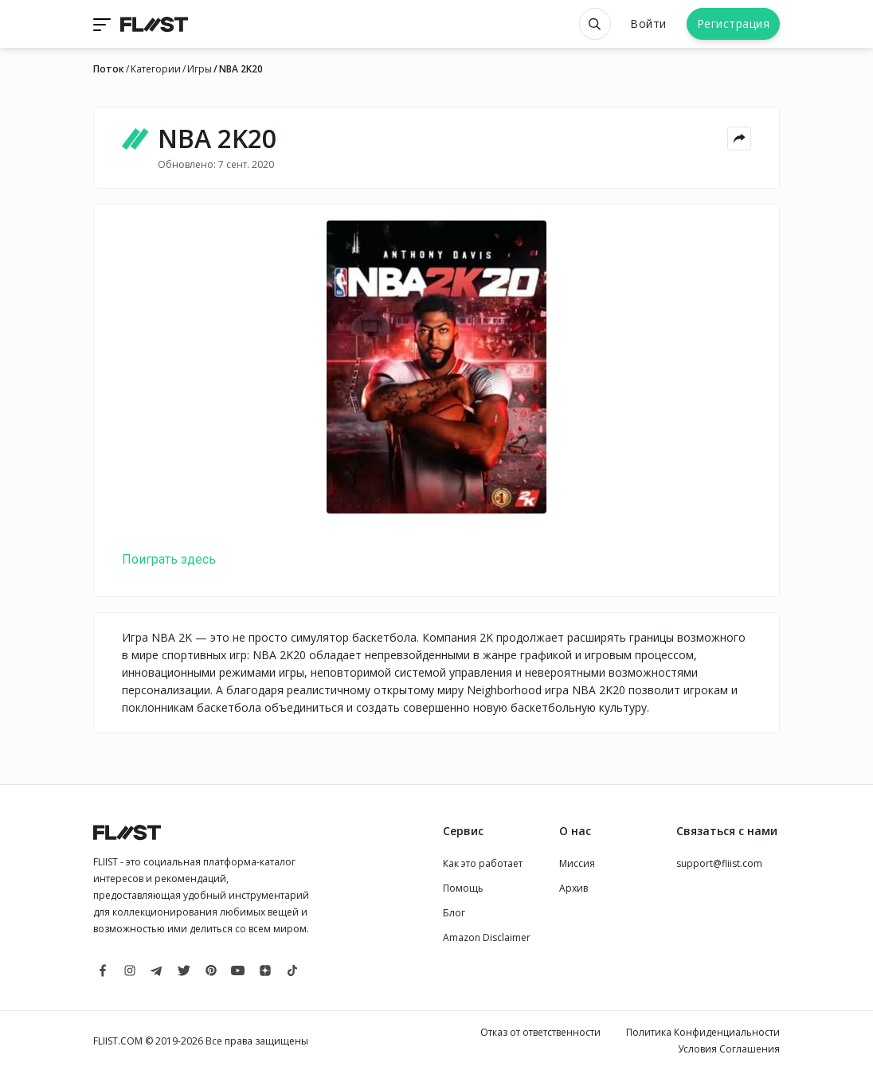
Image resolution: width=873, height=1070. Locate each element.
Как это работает (483, 863)
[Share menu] (739, 138)
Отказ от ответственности (540, 1032)
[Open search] (595, 24)
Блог (454, 913)
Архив (573, 888)
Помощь (463, 888)
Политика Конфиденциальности (703, 1032)
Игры (199, 69)
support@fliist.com (719, 863)
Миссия (577, 863)
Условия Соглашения (729, 1049)
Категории (156, 69)
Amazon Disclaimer (486, 937)
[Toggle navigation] (103, 24)
